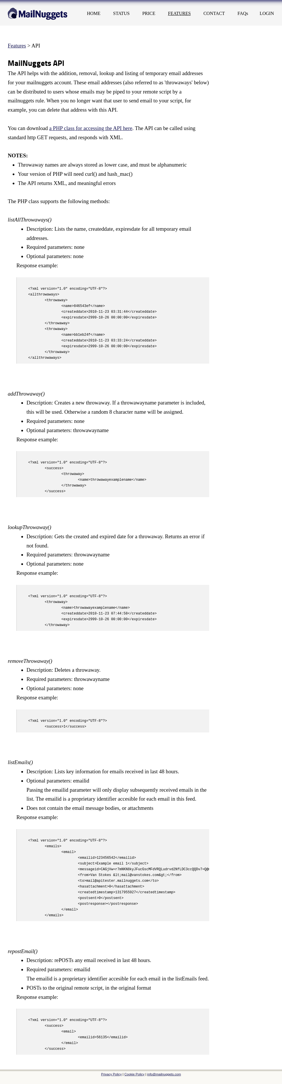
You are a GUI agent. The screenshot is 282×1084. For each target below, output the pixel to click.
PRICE (148, 13)
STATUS (121, 13)
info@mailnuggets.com (164, 1074)
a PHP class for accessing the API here (90, 128)
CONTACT (214, 13)
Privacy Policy (111, 1074)
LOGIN (267, 13)
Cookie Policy (134, 1074)
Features (17, 46)
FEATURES (179, 13)
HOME (93, 13)
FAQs (242, 13)
